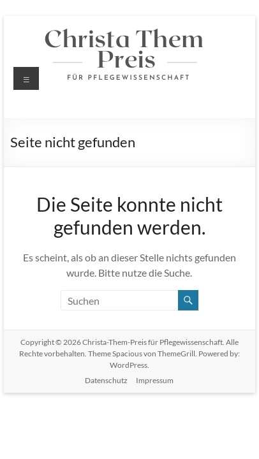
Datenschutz (106, 380)
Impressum (155, 380)
